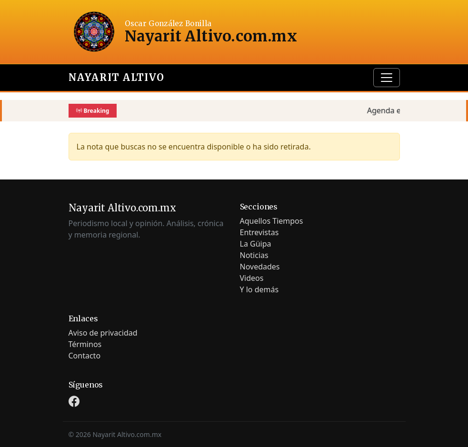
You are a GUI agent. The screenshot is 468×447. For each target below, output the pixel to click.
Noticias (254, 255)
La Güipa (255, 243)
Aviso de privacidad (103, 333)
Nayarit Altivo (117, 77)
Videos (252, 278)
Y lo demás (259, 289)
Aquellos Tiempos (271, 221)
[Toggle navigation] (386, 77)
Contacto (85, 355)
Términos (85, 344)
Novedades (260, 266)
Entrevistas (259, 232)
